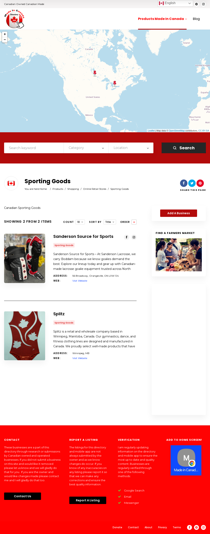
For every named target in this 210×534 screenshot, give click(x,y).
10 (78, 222)
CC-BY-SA (203, 130)
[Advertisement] (179, 349)
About (148, 527)
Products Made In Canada (162, 19)
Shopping (73, 188)
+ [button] (5, 34)
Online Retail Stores (94, 188)
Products (57, 188)
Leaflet (151, 130)
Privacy (162, 527)
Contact (133, 527)
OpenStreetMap (177, 130)
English (167, 3)
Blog (196, 19)
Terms (177, 527)
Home (43, 188)
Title (108, 222)
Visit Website (79, 280)
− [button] (5, 39)
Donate (117, 527)
